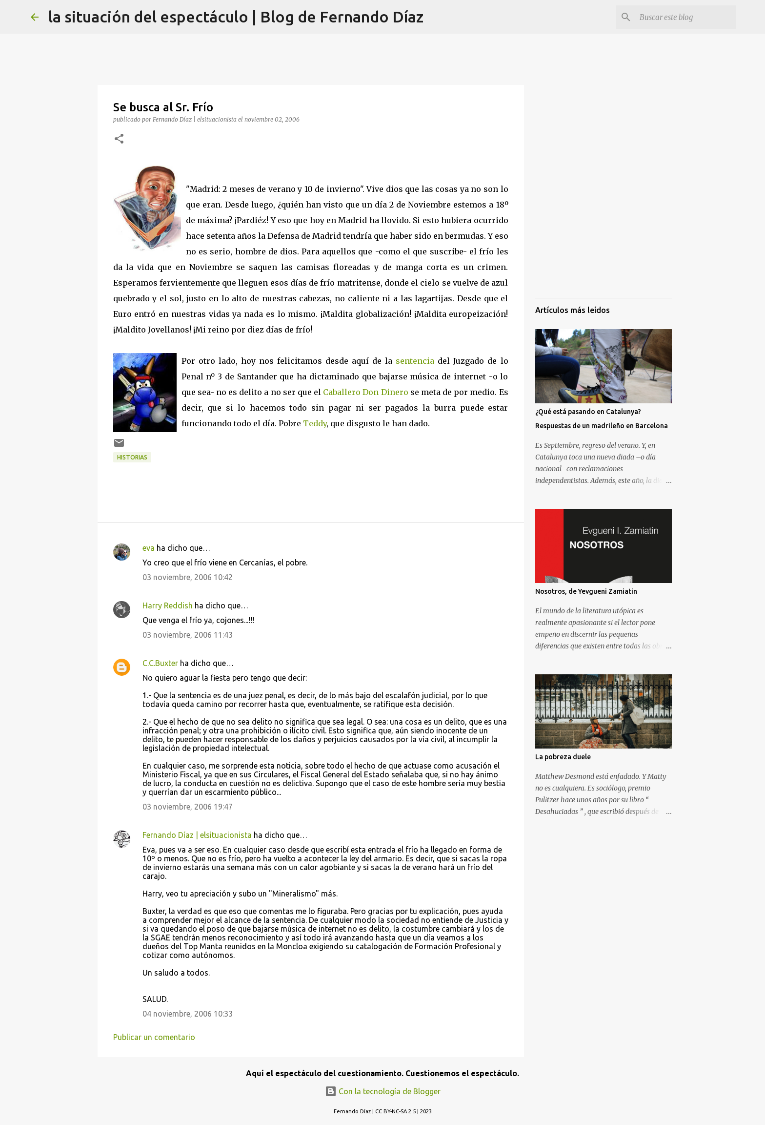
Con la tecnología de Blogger (383, 1091)
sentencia (415, 361)
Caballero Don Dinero (365, 392)
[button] (119, 139)
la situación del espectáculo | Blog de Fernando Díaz (235, 16)
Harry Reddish (167, 605)
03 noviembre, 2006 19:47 (187, 806)
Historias (132, 457)
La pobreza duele (563, 757)
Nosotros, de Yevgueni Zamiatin (586, 591)
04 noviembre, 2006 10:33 (187, 1013)
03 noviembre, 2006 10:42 (187, 577)
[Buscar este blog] (685, 17)
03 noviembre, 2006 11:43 (187, 634)
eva (148, 547)
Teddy (314, 423)
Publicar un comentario (154, 1037)
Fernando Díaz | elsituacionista (197, 835)
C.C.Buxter (160, 663)
